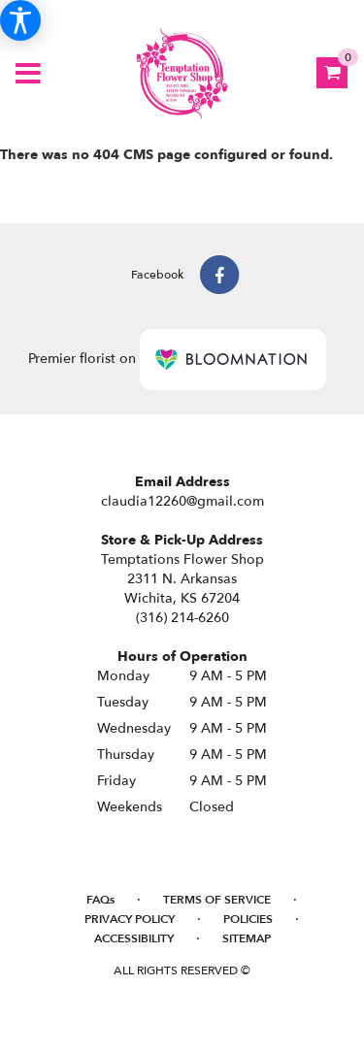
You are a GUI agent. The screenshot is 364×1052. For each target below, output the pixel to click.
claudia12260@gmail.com (182, 501)
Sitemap (246, 938)
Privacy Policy (129, 919)
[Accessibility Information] (20, 20)
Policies (248, 919)
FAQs (100, 899)
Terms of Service (217, 899)
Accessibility (134, 938)
